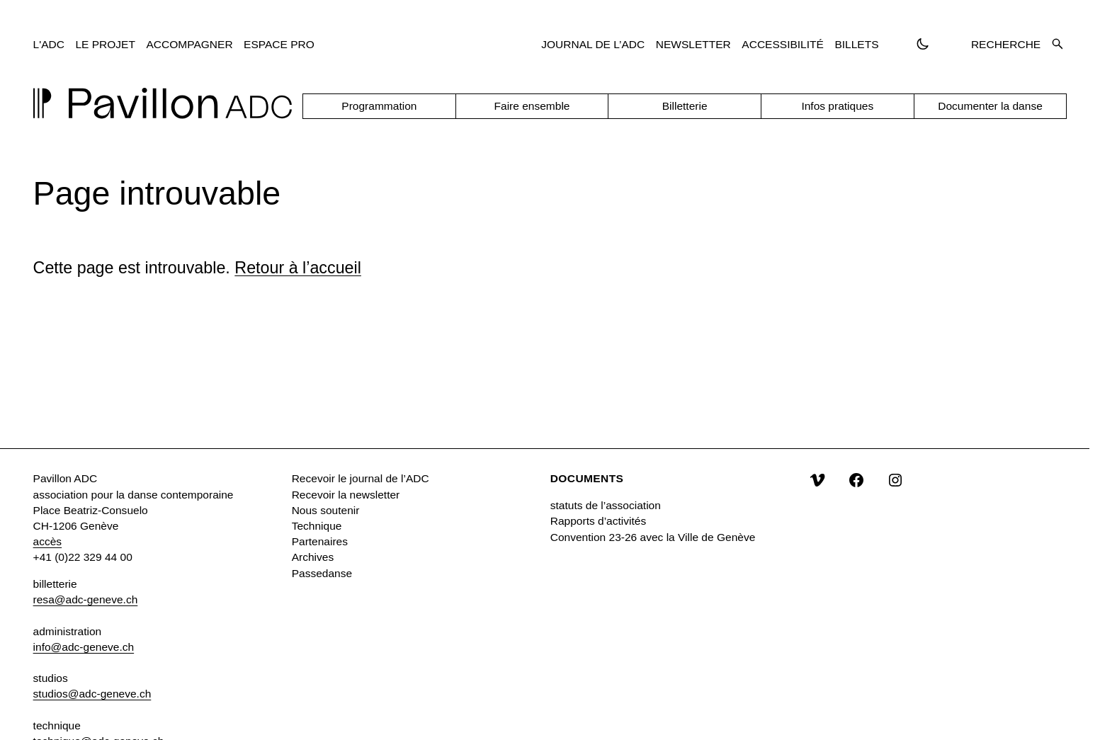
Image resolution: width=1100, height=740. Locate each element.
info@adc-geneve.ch (84, 647)
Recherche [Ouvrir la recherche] (1016, 44)
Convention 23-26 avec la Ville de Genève (653, 537)
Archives (313, 557)
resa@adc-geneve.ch (85, 599)
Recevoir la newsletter (346, 495)
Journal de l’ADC (593, 44)
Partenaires (320, 541)
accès (47, 541)
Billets (856, 44)
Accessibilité (783, 44)
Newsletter (693, 44)
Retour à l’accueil (297, 267)
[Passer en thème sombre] (923, 44)
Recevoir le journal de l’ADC (360, 478)
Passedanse (322, 573)
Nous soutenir (326, 510)
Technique (317, 526)
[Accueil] (162, 103)
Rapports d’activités (598, 521)
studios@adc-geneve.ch (92, 694)
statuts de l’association (605, 505)
